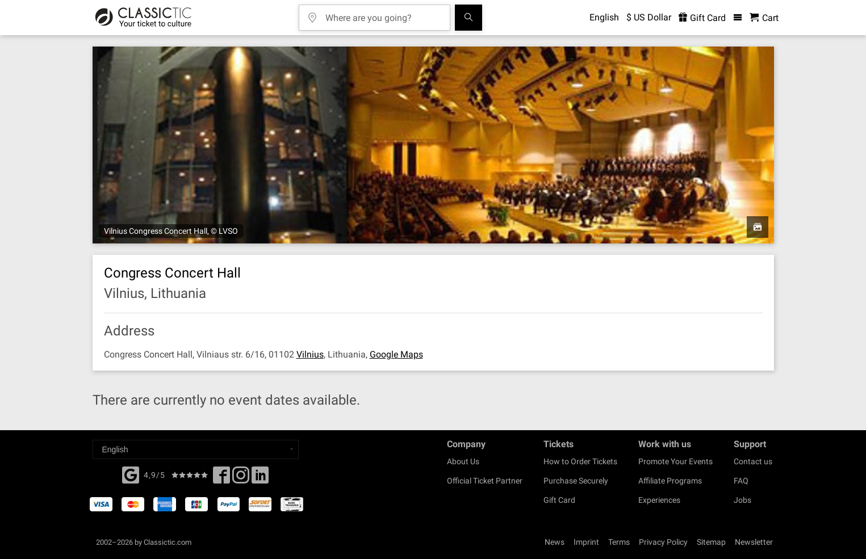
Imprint (586, 542)
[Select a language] (196, 449)
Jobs (742, 500)
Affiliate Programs (670, 480)
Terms (619, 542)
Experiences (659, 500)
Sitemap (711, 542)
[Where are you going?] (382, 14)
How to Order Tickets (580, 461)
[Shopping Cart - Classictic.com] (764, 17)
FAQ (741, 480)
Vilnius (310, 354)
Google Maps (396, 354)
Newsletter (754, 542)
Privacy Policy (663, 542)
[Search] (468, 18)
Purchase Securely (575, 480)
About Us (463, 461)
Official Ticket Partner (484, 480)
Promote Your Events (675, 461)
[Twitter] (240, 478)
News (554, 542)
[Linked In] (260, 478)
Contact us (753, 461)
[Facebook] (130, 473)
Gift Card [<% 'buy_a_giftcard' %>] (702, 17)
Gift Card (559, 500)
